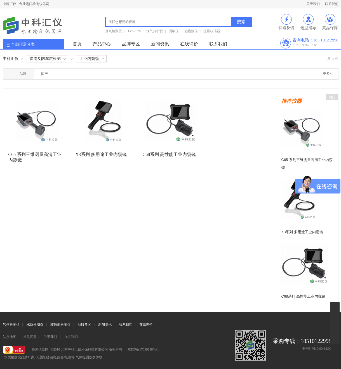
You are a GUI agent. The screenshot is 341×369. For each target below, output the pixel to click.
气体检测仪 (11, 324)
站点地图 (9, 337)
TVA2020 (134, 31)
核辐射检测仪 (60, 324)
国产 (44, 74)
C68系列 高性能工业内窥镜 (169, 154)
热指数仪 (191, 31)
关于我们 (313, 4)
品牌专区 (131, 43)
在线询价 (189, 43)
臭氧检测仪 (113, 31)
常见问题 (30, 337)
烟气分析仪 (154, 31)
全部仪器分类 (23, 44)
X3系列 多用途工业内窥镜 (101, 154)
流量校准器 (211, 31)
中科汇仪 (9, 4)
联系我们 (331, 4)
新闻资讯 (160, 43)
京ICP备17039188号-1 (143, 349)
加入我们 (71, 337)
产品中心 (102, 43)
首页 (77, 43)
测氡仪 (174, 31)
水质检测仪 (35, 324)
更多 (326, 74)
